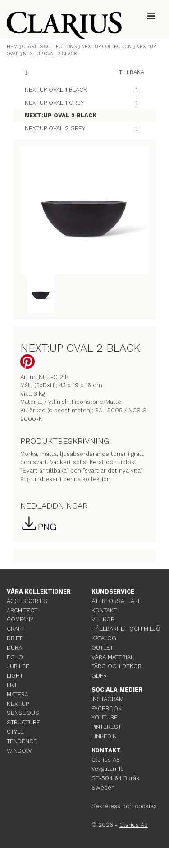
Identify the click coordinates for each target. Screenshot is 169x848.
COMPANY (20, 619)
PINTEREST (106, 726)
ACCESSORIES (27, 601)
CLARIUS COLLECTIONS (49, 46)
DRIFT (14, 638)
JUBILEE (18, 666)
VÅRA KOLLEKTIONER (39, 591)
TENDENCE (22, 741)
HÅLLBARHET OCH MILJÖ (125, 628)
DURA (14, 647)
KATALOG (103, 638)
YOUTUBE (104, 717)
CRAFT (15, 628)
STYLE (15, 731)
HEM (12, 46)
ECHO (15, 657)
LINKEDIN (104, 736)
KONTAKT (104, 610)
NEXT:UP (18, 704)
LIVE (12, 685)
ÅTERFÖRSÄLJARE (116, 601)
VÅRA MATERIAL (112, 657)
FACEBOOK (106, 708)
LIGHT (15, 675)
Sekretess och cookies (124, 806)
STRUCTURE (23, 722)
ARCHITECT (22, 610)
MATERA (17, 694)
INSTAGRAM (107, 699)
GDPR (99, 675)
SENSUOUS (23, 713)
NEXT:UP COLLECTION (106, 46)
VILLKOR (102, 619)
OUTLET (102, 647)
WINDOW (19, 750)
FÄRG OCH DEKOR (116, 666)
